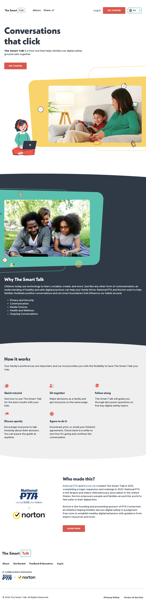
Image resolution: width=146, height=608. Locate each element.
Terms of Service (133, 597)
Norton (87, 486)
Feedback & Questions (41, 563)
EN (134, 10)
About (5, 563)
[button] (36, 10)
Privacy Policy (111, 597)
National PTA (70, 486)
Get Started (19, 563)
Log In (97, 10)
